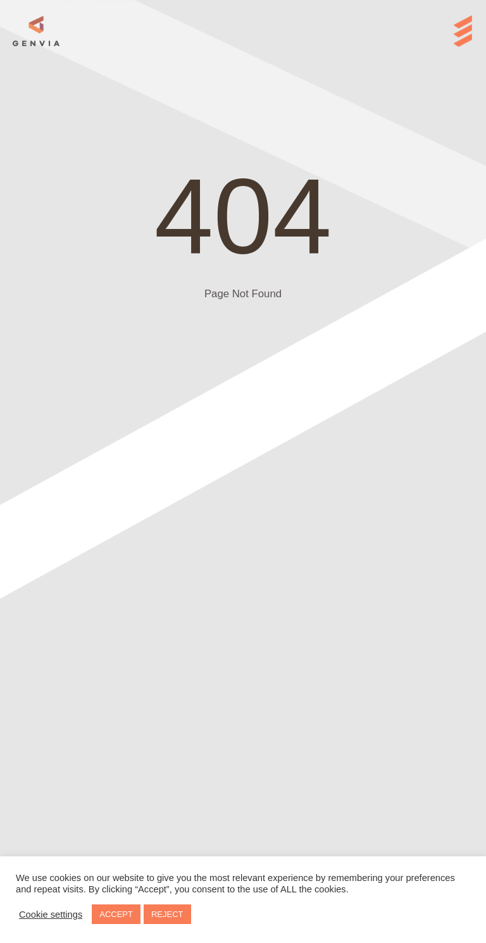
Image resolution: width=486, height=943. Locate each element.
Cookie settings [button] (50, 914)
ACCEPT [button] (116, 914)
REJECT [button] (167, 914)
